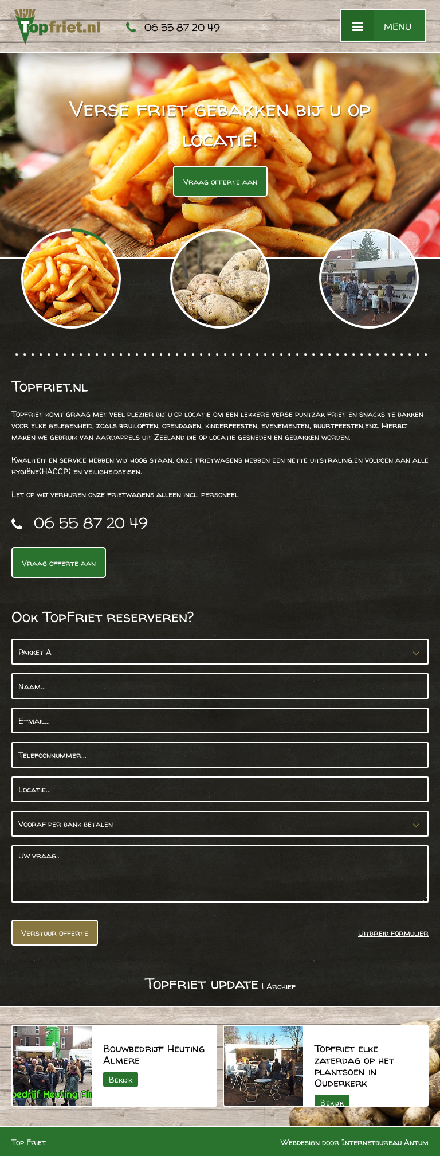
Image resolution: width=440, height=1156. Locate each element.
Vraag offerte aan (220, 181)
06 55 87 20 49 (182, 27)
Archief (281, 986)
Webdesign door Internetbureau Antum (355, 1142)
